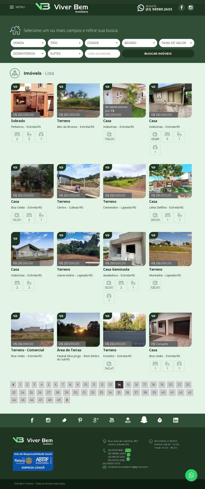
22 (187, 384)
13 (110, 384)
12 (102, 384)
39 (154, 392)
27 (48, 392)
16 (136, 384)
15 (128, 384)
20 (170, 384)
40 (163, 392)
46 (31, 400)
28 (57, 392)
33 (101, 392)
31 (84, 392)
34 (110, 392)
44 (14, 400)
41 (172, 392)
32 (92, 392)
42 (181, 392)
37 (136, 392)
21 (179, 384)
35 (118, 392)
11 (94, 384)
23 (13, 392)
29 (66, 392)
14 (119, 384)
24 (22, 392)
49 (59, 400)
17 (144, 384)
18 (153, 384)
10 (85, 384)
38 (145, 392)
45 (22, 400)
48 (49, 400)
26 (39, 392)
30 (75, 392)
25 (31, 392)
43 (189, 392)
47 (40, 400)
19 (161, 384)
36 (127, 392)
